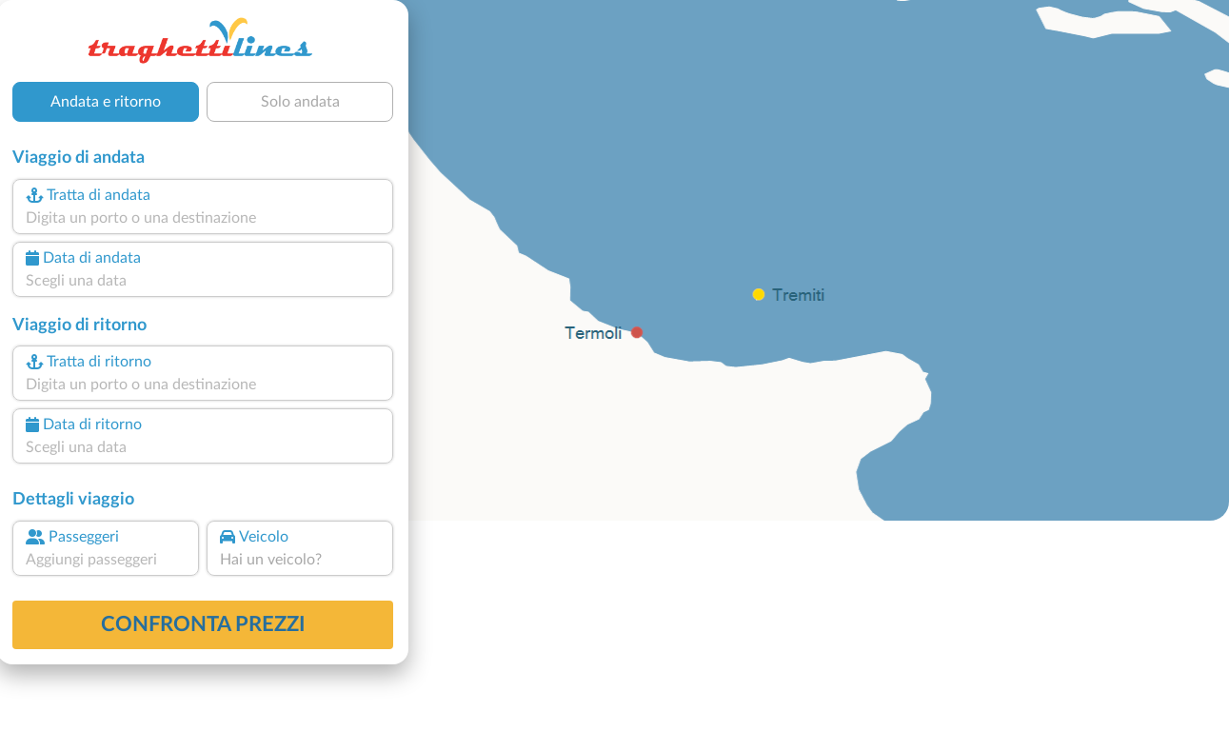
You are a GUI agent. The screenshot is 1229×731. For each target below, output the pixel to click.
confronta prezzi (203, 624)
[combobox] (203, 218)
